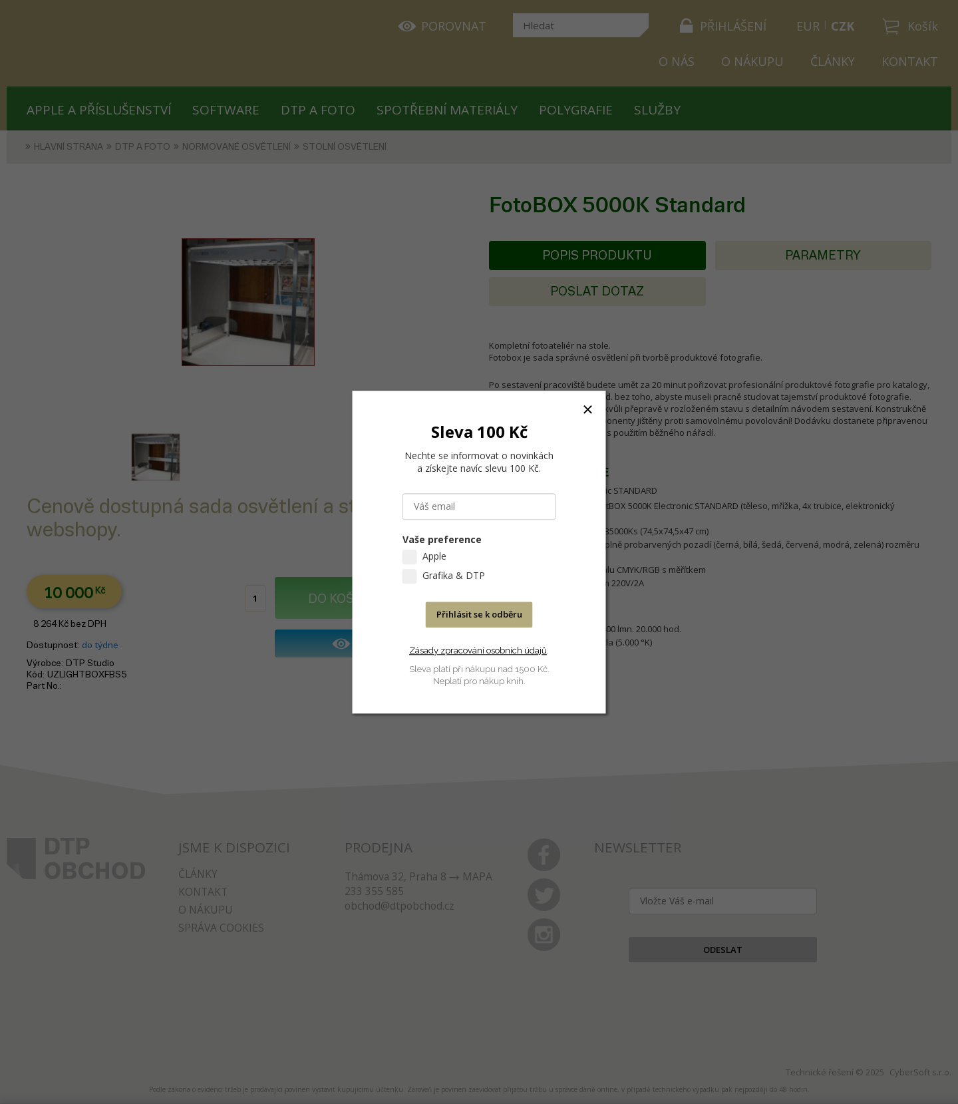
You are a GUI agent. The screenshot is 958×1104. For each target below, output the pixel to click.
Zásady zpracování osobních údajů (478, 650)
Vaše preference (442, 539)
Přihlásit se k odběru (479, 614)
